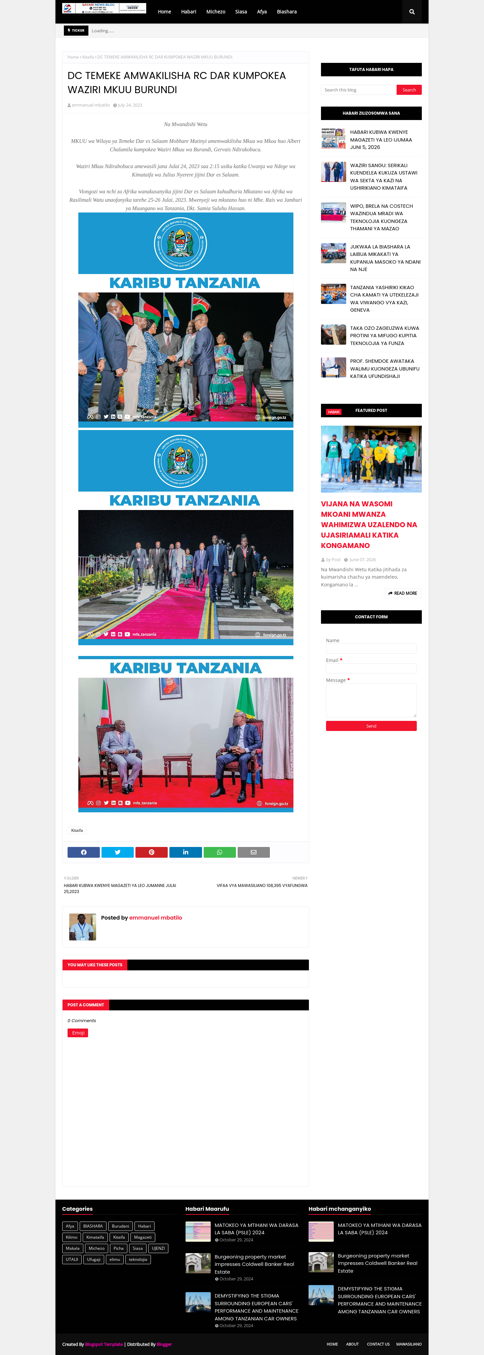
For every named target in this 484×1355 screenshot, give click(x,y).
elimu (115, 1259)
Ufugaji (93, 1259)
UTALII (72, 1259)
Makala (73, 1248)
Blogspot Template (104, 1344)
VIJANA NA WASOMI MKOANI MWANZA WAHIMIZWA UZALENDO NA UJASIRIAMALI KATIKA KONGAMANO (369, 524)
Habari (144, 1226)
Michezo (97, 1248)
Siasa (138, 1248)
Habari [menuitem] (188, 11)
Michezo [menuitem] (215, 11)
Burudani (120, 1226)
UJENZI (158, 1248)
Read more (405, 593)
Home (73, 57)
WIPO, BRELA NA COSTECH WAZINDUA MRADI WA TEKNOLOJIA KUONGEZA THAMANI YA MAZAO (381, 217)
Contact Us (378, 1344)
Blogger (164, 1344)
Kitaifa (88, 57)
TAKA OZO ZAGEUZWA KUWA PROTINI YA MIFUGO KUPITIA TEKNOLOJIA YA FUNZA (384, 335)
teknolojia (138, 1259)
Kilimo (71, 1237)
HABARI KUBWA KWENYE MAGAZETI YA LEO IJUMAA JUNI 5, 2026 (381, 139)
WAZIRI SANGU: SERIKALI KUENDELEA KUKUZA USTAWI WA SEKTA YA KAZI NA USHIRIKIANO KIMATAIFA (383, 177)
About (352, 1344)
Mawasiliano (409, 1344)
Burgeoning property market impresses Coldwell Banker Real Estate (254, 1264)
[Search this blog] (359, 90)
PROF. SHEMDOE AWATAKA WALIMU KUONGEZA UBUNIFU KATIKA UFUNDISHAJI (384, 368)
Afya (70, 1226)
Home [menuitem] (164, 11)
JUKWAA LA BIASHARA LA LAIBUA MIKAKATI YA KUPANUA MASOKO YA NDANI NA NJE (385, 258)
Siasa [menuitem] (241, 11)
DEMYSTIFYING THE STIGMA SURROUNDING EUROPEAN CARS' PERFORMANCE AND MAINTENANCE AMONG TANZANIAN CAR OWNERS (257, 1307)
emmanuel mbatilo (91, 105)
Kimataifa (95, 1237)
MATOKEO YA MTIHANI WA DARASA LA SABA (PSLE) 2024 (256, 1229)
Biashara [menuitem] (287, 11)
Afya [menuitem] (262, 11)
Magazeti (143, 1237)
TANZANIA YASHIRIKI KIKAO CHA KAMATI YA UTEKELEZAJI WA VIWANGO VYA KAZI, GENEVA (384, 299)
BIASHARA (93, 1226)
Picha (119, 1248)
